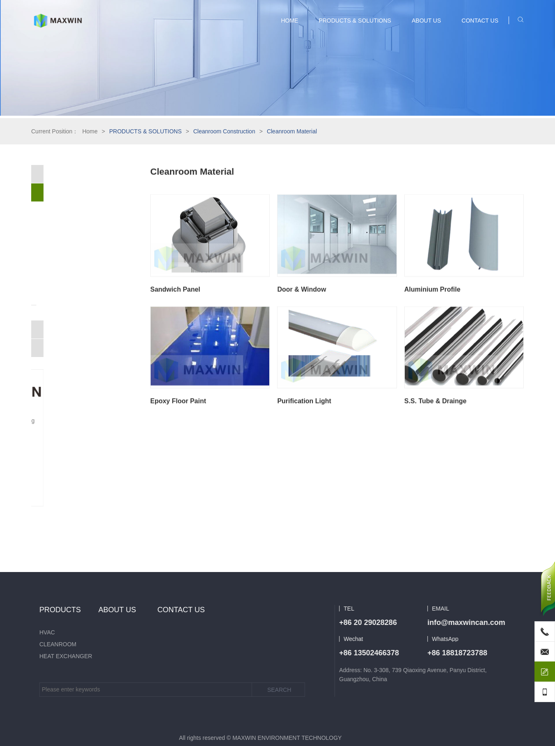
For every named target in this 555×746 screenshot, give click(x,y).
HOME (289, 20)
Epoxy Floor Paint (71, 268)
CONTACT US (479, 20)
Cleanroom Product (55, 329)
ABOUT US (426, 20)
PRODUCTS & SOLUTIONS (355, 20)
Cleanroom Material (65, 209)
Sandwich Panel (69, 223)
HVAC (38, 174)
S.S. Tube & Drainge (74, 297)
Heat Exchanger (50, 348)
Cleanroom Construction (61, 192)
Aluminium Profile (70, 253)
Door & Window (68, 238)
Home (89, 131)
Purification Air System (69, 312)
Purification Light (69, 282)
